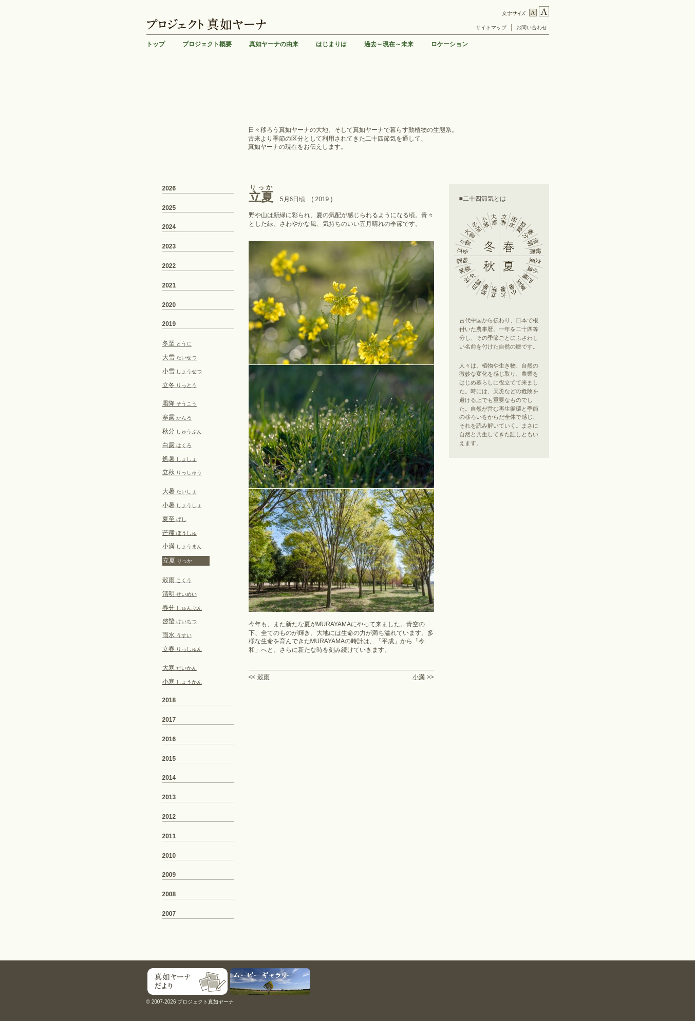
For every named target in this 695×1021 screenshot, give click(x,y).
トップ (155, 44)
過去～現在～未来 (389, 44)
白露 (177, 445)
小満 (418, 677)
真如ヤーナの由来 (273, 44)
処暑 (179, 459)
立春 (182, 648)
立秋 (182, 472)
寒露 (177, 417)
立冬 (179, 385)
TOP (541, 953)
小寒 (182, 681)
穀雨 (263, 677)
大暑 (179, 491)
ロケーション (449, 44)
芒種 (179, 532)
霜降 (179, 403)
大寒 (179, 667)
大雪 (179, 357)
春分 (182, 607)
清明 (179, 594)
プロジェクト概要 (207, 44)
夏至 (174, 519)
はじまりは (331, 44)
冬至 (177, 343)
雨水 (177, 635)
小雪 (182, 371)
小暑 (182, 505)
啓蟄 (179, 621)
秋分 (182, 431)
